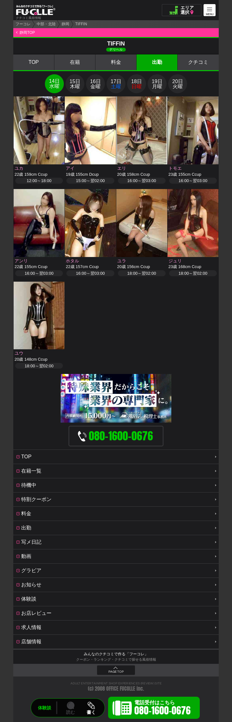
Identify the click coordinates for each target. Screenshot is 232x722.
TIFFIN (81, 24)
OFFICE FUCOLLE (120, 688)
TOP (33, 62)
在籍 (75, 62)
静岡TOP (27, 32)
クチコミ (198, 62)
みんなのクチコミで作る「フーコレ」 (116, 654)
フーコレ (23, 24)
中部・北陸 (46, 24)
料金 (116, 62)
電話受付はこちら (162, 709)
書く (91, 712)
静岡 (65, 24)
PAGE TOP (116, 671)
